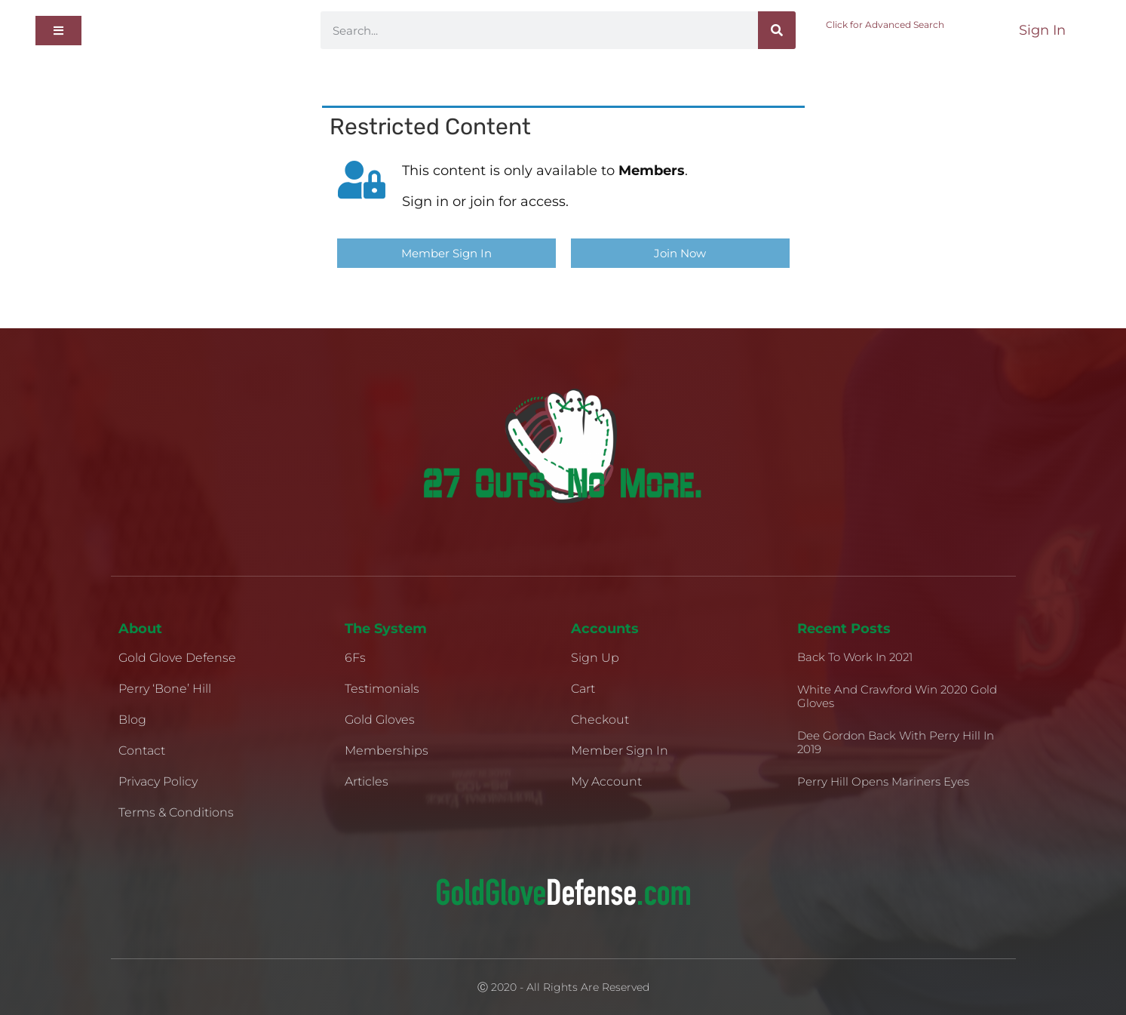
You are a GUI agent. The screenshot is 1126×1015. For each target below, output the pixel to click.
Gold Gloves (380, 719)
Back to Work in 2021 (855, 657)
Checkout (600, 719)
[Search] (777, 30)
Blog (132, 719)
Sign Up (595, 658)
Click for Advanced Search (885, 24)
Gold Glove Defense (177, 658)
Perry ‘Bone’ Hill (164, 688)
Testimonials (382, 688)
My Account (606, 781)
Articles (366, 781)
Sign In (1042, 30)
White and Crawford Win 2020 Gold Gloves (897, 696)
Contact (141, 750)
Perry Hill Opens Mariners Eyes (883, 781)
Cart (583, 688)
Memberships (386, 750)
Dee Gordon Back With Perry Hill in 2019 (895, 742)
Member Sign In (619, 750)
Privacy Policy (158, 781)
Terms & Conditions (176, 812)
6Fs (355, 658)
